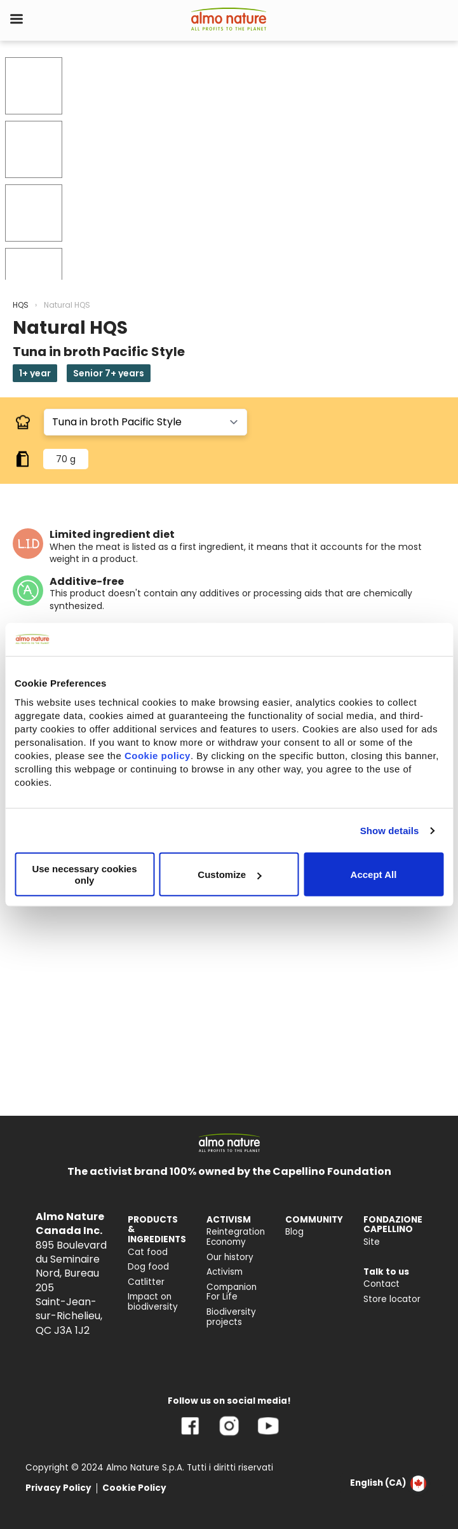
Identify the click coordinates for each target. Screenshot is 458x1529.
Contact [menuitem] (381, 1284)
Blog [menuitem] (294, 1232)
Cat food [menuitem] (148, 1252)
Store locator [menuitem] (392, 1299)
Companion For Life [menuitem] (231, 1292)
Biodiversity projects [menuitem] (231, 1317)
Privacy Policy (58, 1488)
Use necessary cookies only (84, 874)
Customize (229, 874)
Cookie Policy (134, 1488)
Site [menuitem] (371, 1242)
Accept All (374, 874)
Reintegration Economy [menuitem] (235, 1237)
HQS (21, 304)
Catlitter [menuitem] (146, 1282)
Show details (389, 830)
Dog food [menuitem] (148, 1267)
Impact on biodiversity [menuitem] (153, 1302)
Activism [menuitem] (224, 1272)
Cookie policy (158, 755)
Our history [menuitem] (229, 1257)
